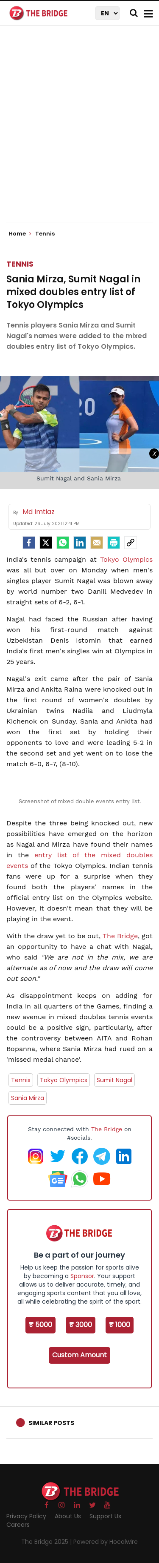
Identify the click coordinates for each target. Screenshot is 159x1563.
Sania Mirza (27, 1098)
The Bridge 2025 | (47, 1541)
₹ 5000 (40, 1325)
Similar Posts (51, 1423)
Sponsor (82, 1276)
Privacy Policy (26, 1516)
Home (19, 234)
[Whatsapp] (62, 542)
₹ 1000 (119, 1325)
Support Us (105, 1516)
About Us (68, 1516)
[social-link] (130, 542)
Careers (18, 1524)
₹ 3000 (80, 1325)
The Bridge (120, 936)
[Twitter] (45, 542)
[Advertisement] (79, 131)
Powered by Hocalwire (105, 1541)
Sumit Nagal (114, 1080)
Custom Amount (79, 1355)
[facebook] (28, 542)
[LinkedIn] (79, 542)
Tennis (19, 264)
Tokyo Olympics (126, 559)
